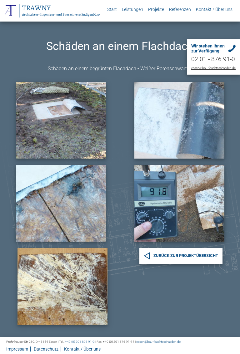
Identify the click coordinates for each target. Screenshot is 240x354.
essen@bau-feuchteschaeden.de (213, 68)
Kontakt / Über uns (214, 9)
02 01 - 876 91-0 (213, 59)
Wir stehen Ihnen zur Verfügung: (208, 48)
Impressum (17, 349)
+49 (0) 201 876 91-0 (80, 341)
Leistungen (132, 9)
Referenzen (180, 9)
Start (112, 9)
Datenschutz (46, 349)
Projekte (156, 9)
